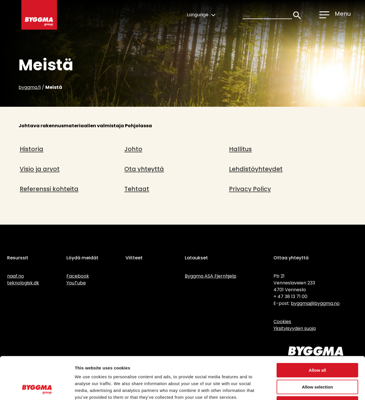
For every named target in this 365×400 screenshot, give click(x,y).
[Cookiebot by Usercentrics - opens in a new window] (37, 389)
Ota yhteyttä (144, 169)
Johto (133, 149)
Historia (31, 149)
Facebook (77, 276)
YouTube (76, 283)
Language (201, 14)
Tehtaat (136, 189)
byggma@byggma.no (315, 303)
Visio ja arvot (40, 169)
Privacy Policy (250, 189)
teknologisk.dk (23, 283)
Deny (317, 363)
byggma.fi (30, 87)
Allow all (317, 330)
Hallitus (240, 149)
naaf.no (15, 276)
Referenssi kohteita (49, 189)
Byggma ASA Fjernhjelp (210, 276)
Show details (299, 388)
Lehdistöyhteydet (256, 169)
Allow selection (317, 347)
